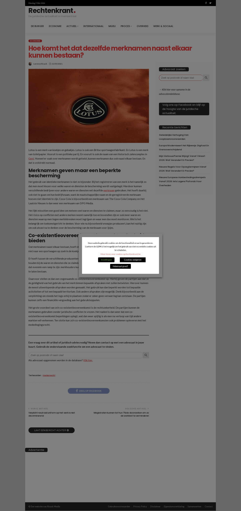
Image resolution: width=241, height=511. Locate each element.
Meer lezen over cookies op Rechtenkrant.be (121, 254)
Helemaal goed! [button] (120, 266)
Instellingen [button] (106, 260)
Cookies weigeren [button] (132, 260)
